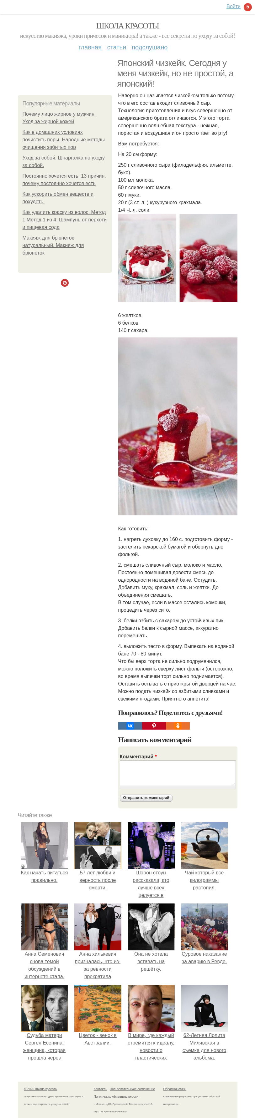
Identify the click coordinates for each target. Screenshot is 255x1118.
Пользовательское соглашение (132, 1089)
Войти (233, 6)
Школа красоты (127, 25)
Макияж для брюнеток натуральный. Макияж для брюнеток (53, 245)
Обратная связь (175, 1089)
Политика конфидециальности (116, 1096)
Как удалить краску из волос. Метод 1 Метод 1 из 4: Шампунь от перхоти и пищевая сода (65, 220)
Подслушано (149, 47)
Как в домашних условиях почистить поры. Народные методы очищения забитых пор (64, 139)
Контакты (100, 1089)
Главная (90, 47)
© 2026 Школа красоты (40, 1089)
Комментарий (138, 756)
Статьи (116, 47)
